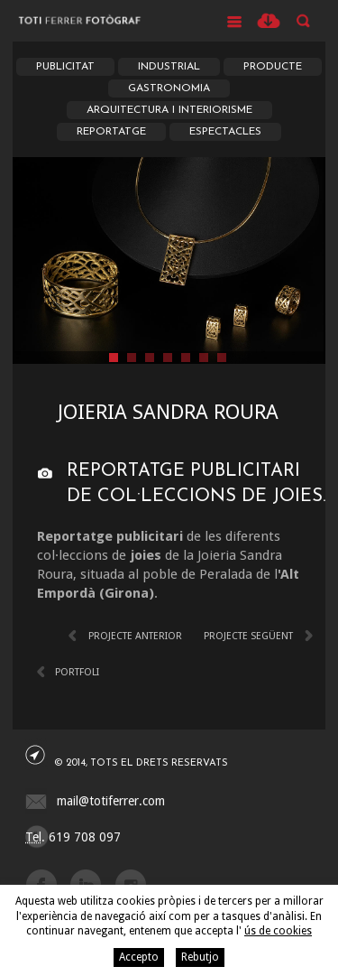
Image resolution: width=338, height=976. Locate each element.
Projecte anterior (135, 636)
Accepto (139, 957)
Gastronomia (169, 88)
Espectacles (225, 131)
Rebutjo (200, 957)
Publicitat (65, 66)
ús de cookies (278, 931)
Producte (272, 66)
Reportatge (111, 131)
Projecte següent (248, 636)
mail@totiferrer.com (111, 801)
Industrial (169, 66)
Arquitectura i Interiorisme (169, 110)
